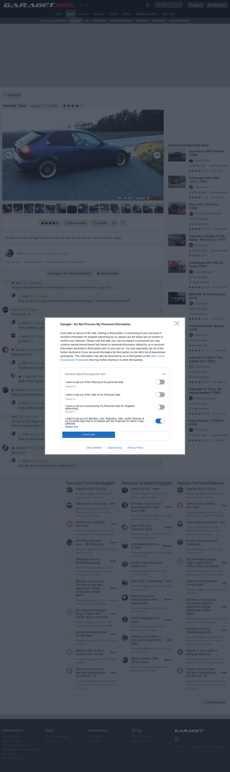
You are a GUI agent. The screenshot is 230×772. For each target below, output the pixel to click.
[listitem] (115, 374)
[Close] (178, 324)
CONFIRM (88, 434)
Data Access (115, 447)
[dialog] (115, 386)
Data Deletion (94, 447)
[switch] (160, 382)
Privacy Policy (135, 447)
